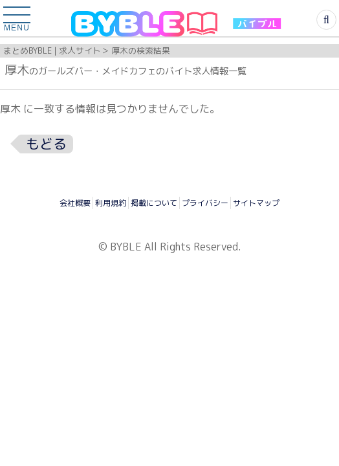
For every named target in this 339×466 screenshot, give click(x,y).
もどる (46, 144)
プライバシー (205, 202)
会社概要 (75, 202)
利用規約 (110, 202)
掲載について (154, 202)
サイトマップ (256, 202)
